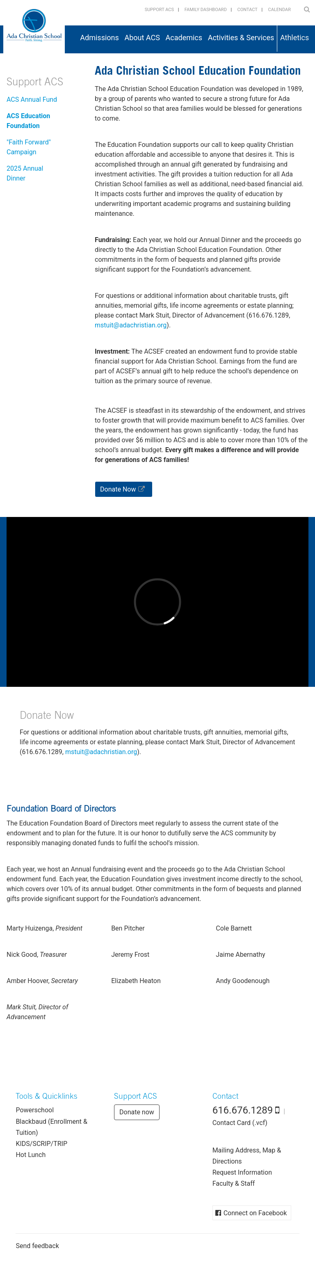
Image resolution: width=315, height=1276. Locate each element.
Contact (247, 9)
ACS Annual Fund (32, 99)
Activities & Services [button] (241, 37)
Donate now (136, 1112)
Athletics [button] (294, 37)
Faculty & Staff (233, 1183)
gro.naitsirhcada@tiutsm (131, 325)
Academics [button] (184, 37)
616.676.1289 (242, 1110)
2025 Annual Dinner (25, 173)
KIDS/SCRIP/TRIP (41, 1144)
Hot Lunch (31, 1155)
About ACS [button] (142, 37)
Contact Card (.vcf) (239, 1123)
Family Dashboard (206, 9)
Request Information (242, 1172)
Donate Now (118, 489)
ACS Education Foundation (28, 121)
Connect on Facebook (255, 1213)
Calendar (279, 9)
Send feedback (37, 1246)
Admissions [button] (99, 37)
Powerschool (35, 1110)
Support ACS (159, 9)
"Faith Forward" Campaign (29, 147)
